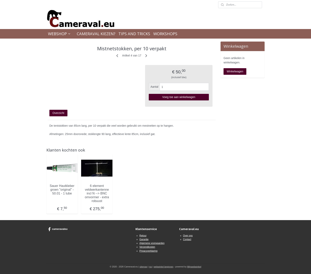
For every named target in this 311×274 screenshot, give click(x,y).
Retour (143, 235)
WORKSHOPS (165, 33)
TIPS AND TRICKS (134, 33)
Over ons (188, 235)
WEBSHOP (59, 33)
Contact (187, 239)
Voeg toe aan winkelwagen (178, 97)
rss (150, 266)
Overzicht (58, 113)
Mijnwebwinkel (194, 266)
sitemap (143, 266)
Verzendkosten (147, 247)
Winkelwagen (235, 71)
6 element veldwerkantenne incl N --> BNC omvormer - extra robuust (97, 193)
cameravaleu (58, 229)
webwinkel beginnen (163, 266)
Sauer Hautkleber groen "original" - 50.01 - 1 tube (62, 189)
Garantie (144, 239)
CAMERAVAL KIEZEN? (96, 33)
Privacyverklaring (148, 251)
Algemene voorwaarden (152, 243)
